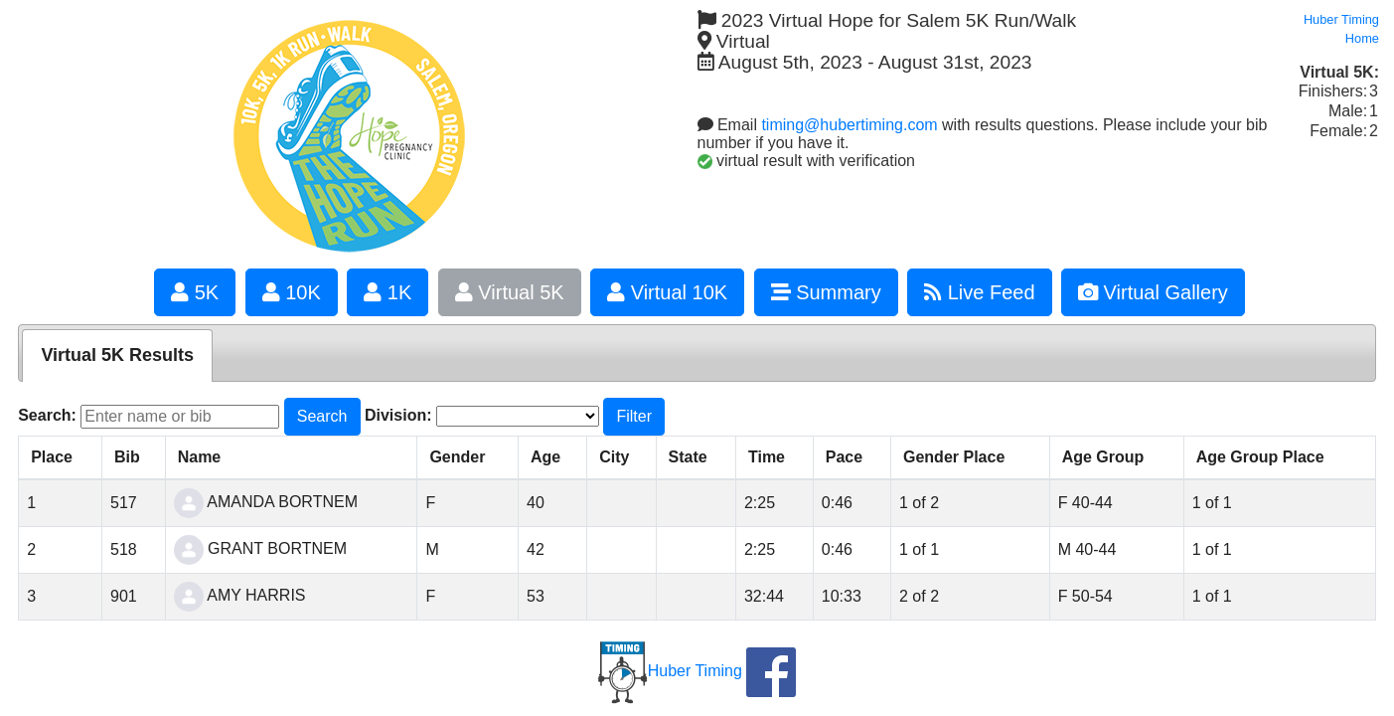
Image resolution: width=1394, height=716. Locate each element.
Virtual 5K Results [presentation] (117, 355)
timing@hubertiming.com (849, 124)
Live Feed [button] (979, 292)
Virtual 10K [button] (667, 292)
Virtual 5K (509, 292)
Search (322, 416)
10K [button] (291, 292)
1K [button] (387, 292)
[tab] (117, 355)
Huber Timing (670, 670)
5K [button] (195, 292)
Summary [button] (826, 292)
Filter (634, 416)
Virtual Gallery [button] (1153, 292)
